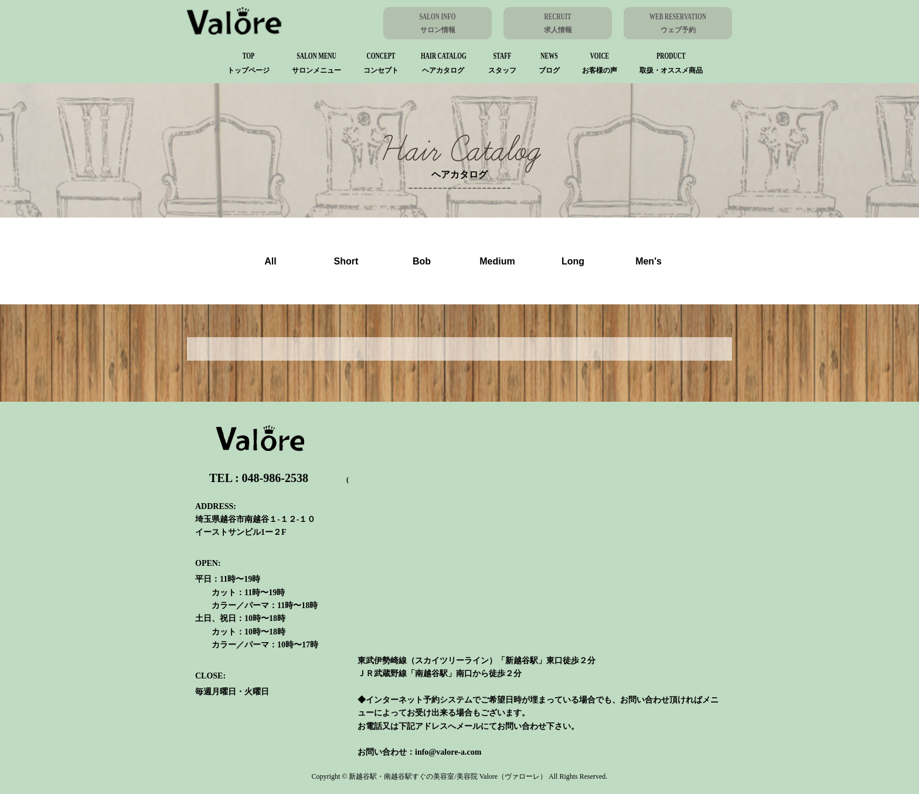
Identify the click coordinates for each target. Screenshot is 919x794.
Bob (422, 261)
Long (572, 261)
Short (346, 261)
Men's (648, 261)
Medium (497, 261)
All (270, 261)
